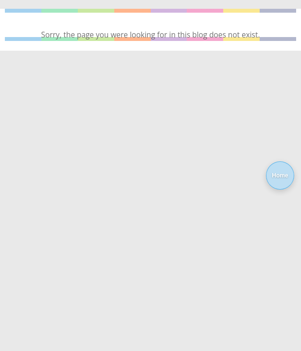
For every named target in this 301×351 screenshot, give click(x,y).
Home (280, 175)
